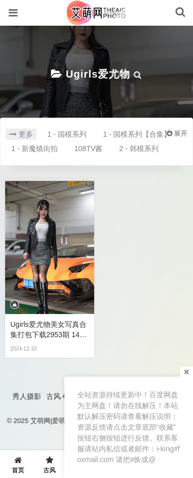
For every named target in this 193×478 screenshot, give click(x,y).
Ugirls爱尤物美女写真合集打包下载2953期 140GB (48, 330)
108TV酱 (88, 148)
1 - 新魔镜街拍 (34, 148)
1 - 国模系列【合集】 (137, 134)
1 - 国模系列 (66, 134)
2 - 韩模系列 (138, 148)
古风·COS (62, 396)
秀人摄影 (26, 396)
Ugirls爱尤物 (98, 74)
